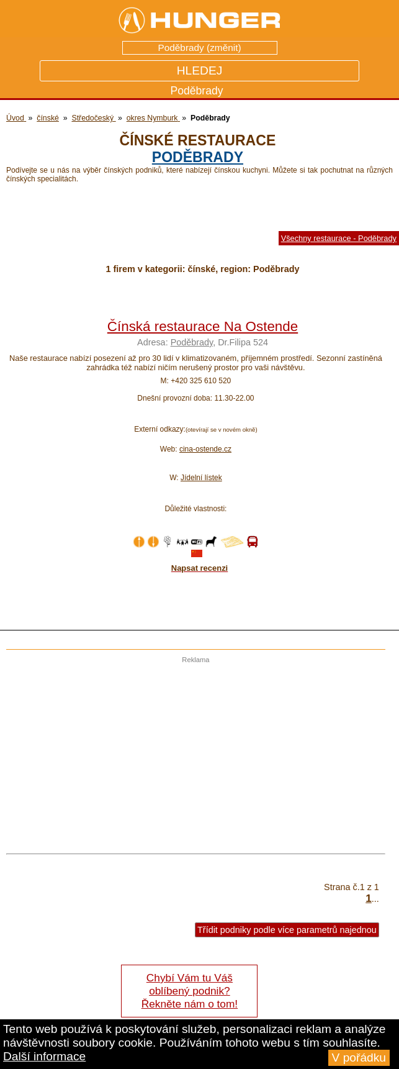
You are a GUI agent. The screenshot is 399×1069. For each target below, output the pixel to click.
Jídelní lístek (201, 477)
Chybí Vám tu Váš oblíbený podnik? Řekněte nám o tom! (189, 990)
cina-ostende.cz (205, 449)
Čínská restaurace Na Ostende (202, 326)
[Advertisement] (192, 750)
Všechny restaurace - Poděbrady (339, 238)
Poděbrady (197, 157)
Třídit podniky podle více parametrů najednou (287, 930)
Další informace (44, 1056)
